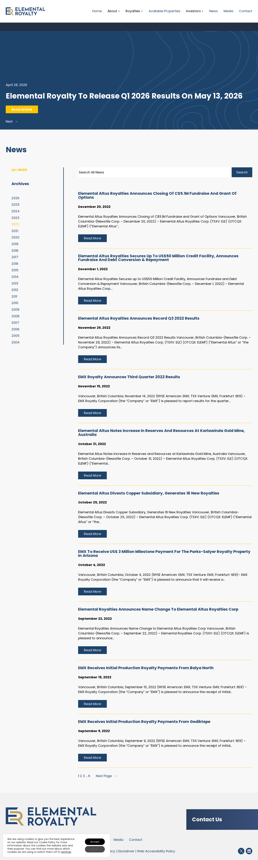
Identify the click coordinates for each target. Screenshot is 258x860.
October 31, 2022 (92, 444)
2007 (15, 322)
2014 (14, 276)
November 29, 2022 (94, 327)
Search (242, 172)
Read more (94, 239)
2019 (14, 244)
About (114, 11)
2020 (15, 237)
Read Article (24, 110)
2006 (15, 329)
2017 (14, 257)
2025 (15, 204)
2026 (15, 198)
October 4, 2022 (91, 565)
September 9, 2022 (94, 731)
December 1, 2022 (93, 269)
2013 (14, 283)
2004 (15, 342)
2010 (14, 303)
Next (12, 121)
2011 (14, 296)
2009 (15, 309)
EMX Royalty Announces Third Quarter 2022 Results (129, 377)
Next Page (106, 775)
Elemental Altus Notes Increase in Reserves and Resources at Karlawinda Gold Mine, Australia (161, 433)
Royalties (134, 11)
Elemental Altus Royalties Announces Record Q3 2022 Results (138, 318)
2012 (14, 290)
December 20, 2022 (94, 206)
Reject (94, 849)
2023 (15, 218)
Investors (195, 11)
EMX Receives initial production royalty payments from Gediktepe (144, 722)
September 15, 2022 (94, 677)
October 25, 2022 (92, 502)
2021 (14, 231)
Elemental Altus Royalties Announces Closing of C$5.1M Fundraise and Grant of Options (157, 195)
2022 (15, 224)
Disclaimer (126, 851)
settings (66, 852)
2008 (15, 316)
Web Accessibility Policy (156, 851)
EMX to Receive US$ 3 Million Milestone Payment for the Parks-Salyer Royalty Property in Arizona (164, 554)
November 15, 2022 (94, 386)
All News (19, 170)
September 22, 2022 (95, 618)
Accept (94, 842)
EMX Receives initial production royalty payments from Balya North (146, 668)
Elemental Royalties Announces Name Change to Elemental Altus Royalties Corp (158, 609)
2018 (14, 250)
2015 (14, 270)
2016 (14, 263)
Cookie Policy (47, 842)
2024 (15, 211)
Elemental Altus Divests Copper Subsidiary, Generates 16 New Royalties (148, 493)
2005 (15, 335)
